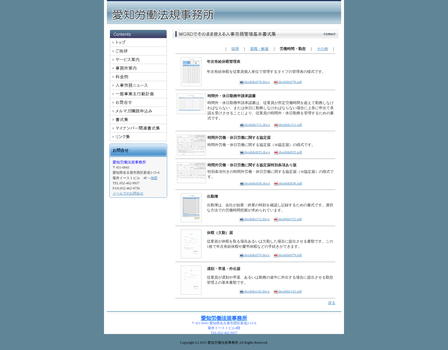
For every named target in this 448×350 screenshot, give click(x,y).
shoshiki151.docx (254, 125)
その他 (322, 49)
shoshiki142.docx (254, 291)
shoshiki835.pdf (288, 152)
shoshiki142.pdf (287, 291)
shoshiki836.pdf (288, 183)
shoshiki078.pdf (287, 82)
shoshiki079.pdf (287, 255)
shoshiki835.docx (254, 152)
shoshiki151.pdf (288, 125)
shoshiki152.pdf (287, 219)
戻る (331, 303)
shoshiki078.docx (254, 82)
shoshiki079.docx (254, 255)
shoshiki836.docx (254, 183)
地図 (154, 178)
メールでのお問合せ (128, 193)
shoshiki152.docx (254, 219)
